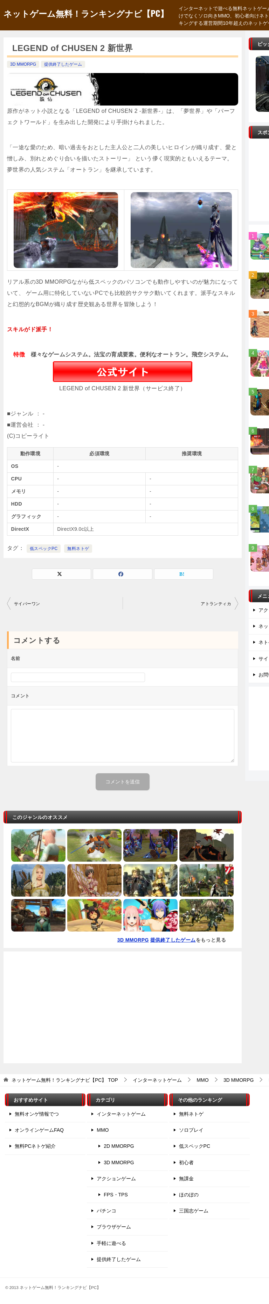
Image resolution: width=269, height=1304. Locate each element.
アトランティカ (216, 603)
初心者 (186, 1162)
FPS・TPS (115, 1194)
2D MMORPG (119, 1146)
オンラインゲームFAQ (39, 1130)
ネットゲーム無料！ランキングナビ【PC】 (86, 13)
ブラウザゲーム (114, 1227)
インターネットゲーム (121, 1114)
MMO (103, 1130)
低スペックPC (43, 548)
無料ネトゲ (78, 548)
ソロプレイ (191, 1130)
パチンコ (106, 1211)
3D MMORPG (23, 64)
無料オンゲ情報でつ (37, 1114)
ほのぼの (189, 1194)
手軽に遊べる (111, 1243)
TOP (65, 1080)
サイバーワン (27, 603)
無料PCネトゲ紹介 (35, 1146)
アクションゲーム (116, 1178)
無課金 (186, 1178)
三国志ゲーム (193, 1211)
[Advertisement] (123, 1007)
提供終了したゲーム (63, 64)
